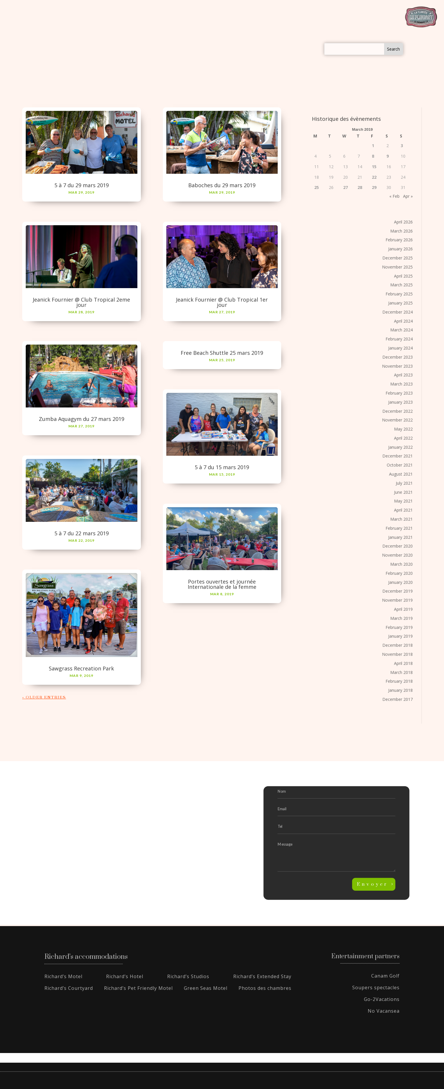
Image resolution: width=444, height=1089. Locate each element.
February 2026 (399, 240)
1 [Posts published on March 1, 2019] (373, 146)
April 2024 (403, 321)
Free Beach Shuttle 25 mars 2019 (222, 353)
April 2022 (403, 438)
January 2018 (400, 690)
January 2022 (400, 447)
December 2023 (397, 357)
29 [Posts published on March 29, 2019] (374, 187)
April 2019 (403, 609)
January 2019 (400, 636)
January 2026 (400, 249)
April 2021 (403, 510)
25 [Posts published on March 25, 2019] (316, 187)
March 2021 (401, 519)
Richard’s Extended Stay (262, 976)
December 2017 (397, 699)
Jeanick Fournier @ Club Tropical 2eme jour (81, 302)
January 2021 (400, 537)
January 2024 (400, 348)
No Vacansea (384, 1011)
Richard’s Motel (63, 976)
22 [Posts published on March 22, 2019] (374, 177)
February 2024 (399, 339)
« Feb (394, 196)
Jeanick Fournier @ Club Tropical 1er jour (222, 302)
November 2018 (397, 654)
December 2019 (397, 591)
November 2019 (397, 600)
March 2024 (401, 330)
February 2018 (399, 681)
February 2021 (399, 528)
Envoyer (372, 884)
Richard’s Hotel (124, 976)
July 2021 (404, 483)
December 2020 (397, 546)
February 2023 (399, 393)
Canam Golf (385, 976)
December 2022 (397, 411)
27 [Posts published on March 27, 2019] (345, 187)
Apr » (408, 196)
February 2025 (399, 294)
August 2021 (401, 474)
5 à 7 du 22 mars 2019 (81, 533)
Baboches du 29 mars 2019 (221, 185)
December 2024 (397, 312)
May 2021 (403, 501)
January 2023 (400, 402)
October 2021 (400, 465)
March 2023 (401, 384)
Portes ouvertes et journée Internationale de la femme (222, 584)
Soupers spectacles (376, 988)
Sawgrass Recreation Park (81, 668)
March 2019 (401, 618)
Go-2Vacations (382, 999)
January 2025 (400, 303)
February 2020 (399, 573)
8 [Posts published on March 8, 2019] (373, 156)
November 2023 (397, 366)
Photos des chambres (265, 988)
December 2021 (397, 456)
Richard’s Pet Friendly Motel (138, 988)
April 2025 (403, 276)
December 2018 (397, 645)
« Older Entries (44, 697)
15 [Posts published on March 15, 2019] (374, 166)
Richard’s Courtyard (68, 988)
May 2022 (403, 429)
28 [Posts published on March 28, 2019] (359, 187)
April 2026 (403, 222)
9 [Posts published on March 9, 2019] (387, 156)
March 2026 (401, 231)
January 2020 (400, 582)
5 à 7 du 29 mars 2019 (81, 185)
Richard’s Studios (188, 976)
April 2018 (403, 663)
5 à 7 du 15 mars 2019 (222, 467)
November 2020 (397, 555)
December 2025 (397, 258)
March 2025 (401, 285)
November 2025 (397, 267)
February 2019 (399, 627)
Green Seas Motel (205, 988)
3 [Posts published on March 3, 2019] (402, 146)
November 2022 (397, 420)
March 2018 (401, 672)
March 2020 (401, 564)
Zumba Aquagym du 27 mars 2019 (81, 419)
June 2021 (403, 492)
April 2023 (403, 375)
